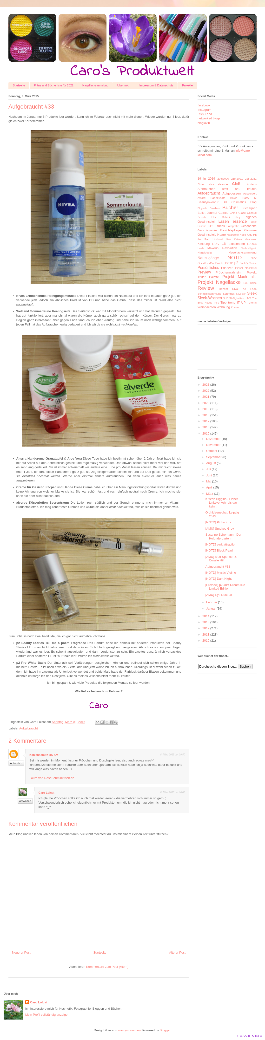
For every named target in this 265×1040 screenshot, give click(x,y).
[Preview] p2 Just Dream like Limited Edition (225, 587)
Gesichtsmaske (207, 230)
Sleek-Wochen (210, 298)
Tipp (223, 302)
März (209, 493)
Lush (201, 248)
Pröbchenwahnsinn (229, 272)
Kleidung (204, 244)
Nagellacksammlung (95, 85)
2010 (205, 640)
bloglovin (204, 123)
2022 (205, 390)
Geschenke (249, 226)
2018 (205, 415)
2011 (205, 634)
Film (210, 226)
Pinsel (239, 267)
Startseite (19, 85)
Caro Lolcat (46, 792)
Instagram (205, 109)
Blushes (215, 208)
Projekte (187, 85)
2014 (205, 616)
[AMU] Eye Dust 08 (218, 595)
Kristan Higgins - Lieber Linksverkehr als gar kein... (221, 502)
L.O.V (215, 243)
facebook (204, 105)
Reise (253, 283)
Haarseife (233, 234)
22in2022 (251, 178)
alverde (223, 184)
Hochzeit (217, 239)
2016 (205, 427)
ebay (238, 217)
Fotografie (232, 226)
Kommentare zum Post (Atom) (107, 966)
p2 (236, 263)
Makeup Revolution (222, 248)
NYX (254, 258)
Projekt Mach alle (239, 277)
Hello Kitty (245, 234)
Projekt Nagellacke (219, 282)
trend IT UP (237, 302)
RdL (246, 283)
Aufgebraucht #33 (217, 566)
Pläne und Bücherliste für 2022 (53, 85)
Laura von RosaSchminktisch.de (51, 778)
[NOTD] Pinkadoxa (218, 522)
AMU (237, 183)
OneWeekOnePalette (211, 263)
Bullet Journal (207, 212)
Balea (234, 197)
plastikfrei (251, 267)
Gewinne (250, 230)
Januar (211, 608)
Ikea (228, 239)
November (213, 445)
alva (211, 184)
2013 (205, 622)
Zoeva (234, 307)
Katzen (238, 239)
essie (254, 222)
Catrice (223, 212)
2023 (205, 384)
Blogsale (202, 208)
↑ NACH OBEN (250, 1035)
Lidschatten (237, 244)
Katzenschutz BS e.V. (44, 755)
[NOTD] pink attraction (220, 544)
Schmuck (228, 293)
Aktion (201, 184)
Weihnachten (207, 307)
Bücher (230, 207)
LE (224, 243)
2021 (205, 396)
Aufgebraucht (28, 728)
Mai (208, 481)
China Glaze (238, 212)
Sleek (252, 293)
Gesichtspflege (230, 230)
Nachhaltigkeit (249, 248)
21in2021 (237, 178)
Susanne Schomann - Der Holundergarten (223, 536)
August (211, 463)
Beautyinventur (208, 202)
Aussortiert (250, 193)
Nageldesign (205, 252)
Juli (208, 469)
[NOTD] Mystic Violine (220, 572)
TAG (248, 298)
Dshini (226, 217)
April (209, 487)
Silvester (241, 293)
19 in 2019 (206, 178)
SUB (225, 298)
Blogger (165, 1030)
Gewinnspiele (207, 234)
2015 (205, 433)
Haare (221, 234)
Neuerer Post (21, 952)
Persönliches (208, 268)
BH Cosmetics (234, 202)
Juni (209, 475)
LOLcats (252, 244)
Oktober (211, 451)
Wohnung (223, 307)
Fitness (220, 226)
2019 (205, 409)
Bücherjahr (249, 208)
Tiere (216, 302)
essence (240, 221)
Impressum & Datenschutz (156, 85)
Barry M (249, 197)
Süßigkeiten (236, 298)
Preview (204, 272)
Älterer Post (177, 952)
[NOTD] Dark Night (218, 578)
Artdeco (252, 184)
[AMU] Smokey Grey (219, 528)
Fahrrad (202, 226)
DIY (214, 217)
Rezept (223, 288)
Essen (224, 221)
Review (206, 288)
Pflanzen (227, 268)
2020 (205, 403)
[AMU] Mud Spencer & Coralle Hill (220, 558)
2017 (205, 421)
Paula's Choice (248, 263)
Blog (253, 202)
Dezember (213, 439)
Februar (211, 602)
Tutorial (252, 302)
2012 (205, 628)
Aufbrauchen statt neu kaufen (227, 189)
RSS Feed (205, 114)
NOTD (235, 257)
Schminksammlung (209, 293)
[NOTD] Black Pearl (218, 550)
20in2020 (223, 178)
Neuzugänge (208, 258)
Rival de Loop (244, 288)
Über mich (124, 85)
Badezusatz (218, 197)
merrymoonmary (129, 1030)
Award (201, 197)
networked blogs (209, 118)
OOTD (229, 263)
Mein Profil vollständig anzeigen (47, 1014)
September (214, 457)
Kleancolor (251, 239)
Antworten (16, 763)
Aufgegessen (231, 193)
